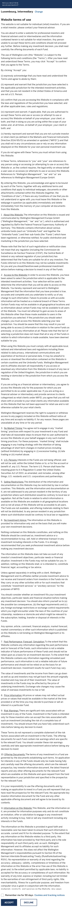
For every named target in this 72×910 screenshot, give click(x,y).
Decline (28, 902)
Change (39, 11)
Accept (9, 902)
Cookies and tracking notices (49, 895)
